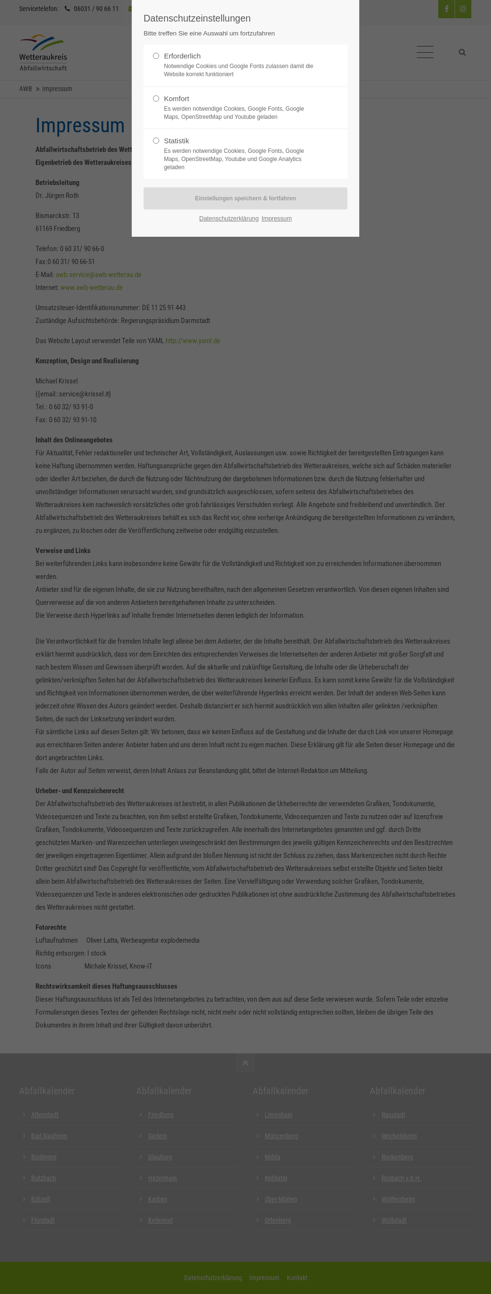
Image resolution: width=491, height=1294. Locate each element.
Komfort (176, 98)
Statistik (176, 141)
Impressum (276, 218)
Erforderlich (182, 56)
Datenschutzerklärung (228, 218)
